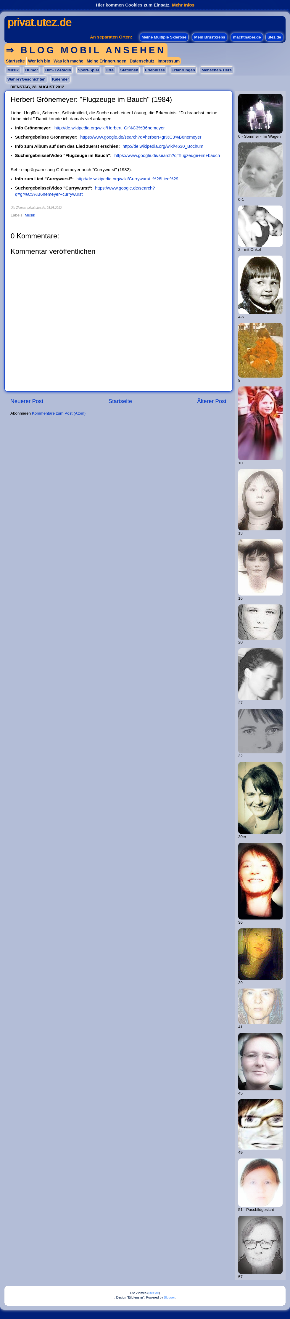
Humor (31, 70)
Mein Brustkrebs (209, 37)
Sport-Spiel (88, 70)
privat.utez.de (39, 22)
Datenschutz (142, 61)
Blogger (169, 1297)
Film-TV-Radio (58, 70)
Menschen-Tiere (216, 70)
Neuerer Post (26, 401)
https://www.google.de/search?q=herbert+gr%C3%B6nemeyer (140, 137)
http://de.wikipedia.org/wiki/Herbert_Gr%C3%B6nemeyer (109, 128)
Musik (13, 70)
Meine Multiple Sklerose (164, 37)
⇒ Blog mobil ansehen (86, 50)
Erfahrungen (183, 70)
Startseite (15, 61)
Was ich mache (68, 61)
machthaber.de (247, 37)
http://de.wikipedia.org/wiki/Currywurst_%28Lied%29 (127, 178)
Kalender (60, 79)
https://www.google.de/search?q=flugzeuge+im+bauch (167, 155)
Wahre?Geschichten (26, 79)
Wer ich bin (39, 61)
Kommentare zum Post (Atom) (59, 413)
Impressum (168, 61)
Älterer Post (211, 401)
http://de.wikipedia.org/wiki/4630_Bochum (163, 146)
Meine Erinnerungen (107, 61)
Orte (110, 70)
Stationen (129, 70)
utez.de (274, 37)
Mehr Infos (183, 4)
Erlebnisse (155, 70)
